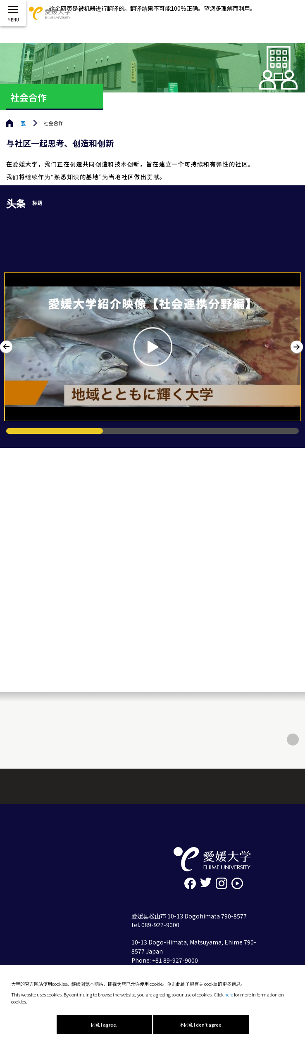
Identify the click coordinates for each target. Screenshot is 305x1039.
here (228, 994)
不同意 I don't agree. (201, 1024)
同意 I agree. (104, 1024)
